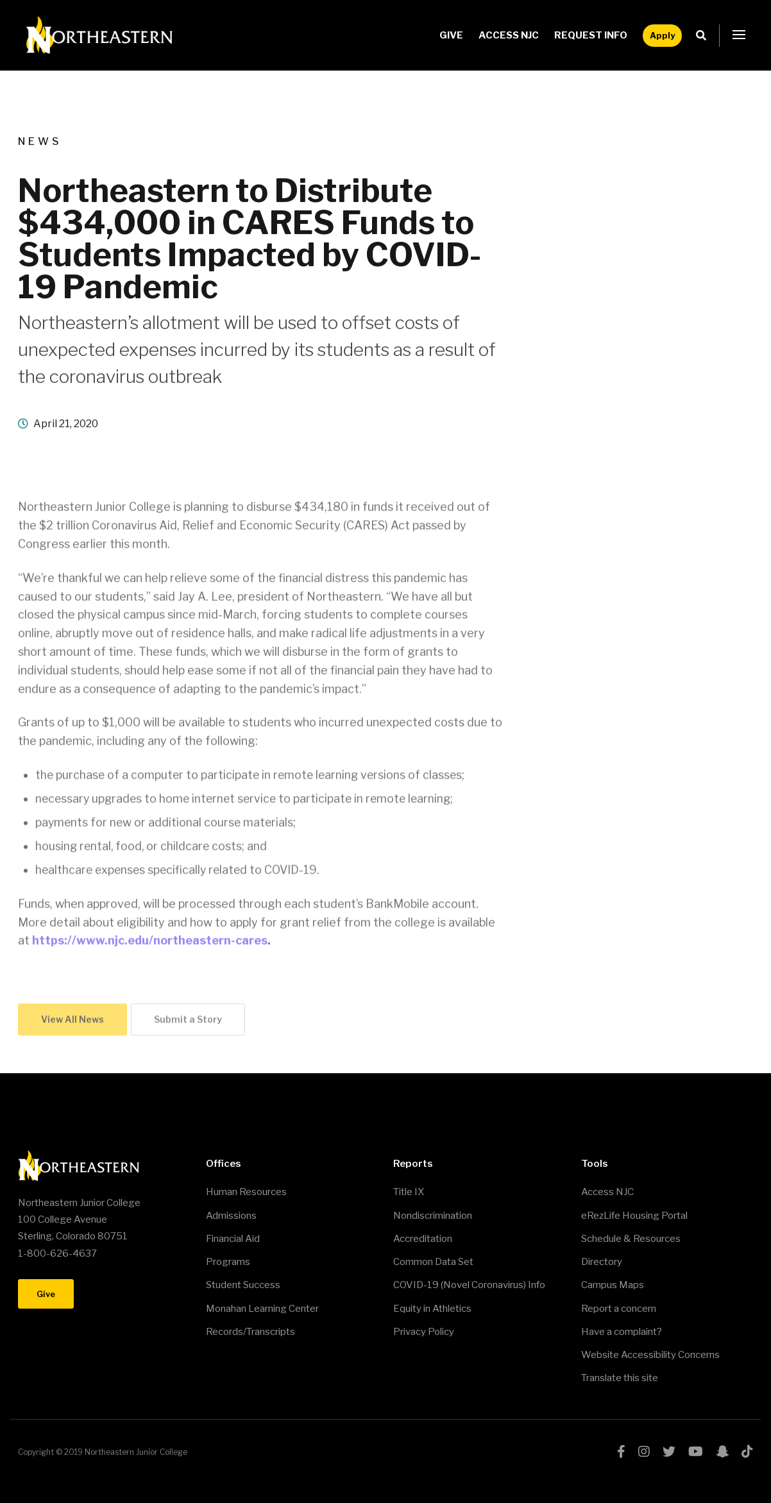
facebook (621, 1451)
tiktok (747, 1451)
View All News (72, 1020)
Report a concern (618, 1308)
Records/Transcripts (250, 1331)
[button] (739, 35)
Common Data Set (433, 1262)
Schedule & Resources (631, 1238)
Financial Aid (233, 1238)
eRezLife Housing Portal (634, 1215)
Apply (662, 35)
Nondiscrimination (432, 1215)
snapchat (722, 1451)
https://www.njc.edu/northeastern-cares (149, 942)
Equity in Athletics (432, 1308)
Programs (228, 1262)
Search (705, 35)
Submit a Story (188, 1020)
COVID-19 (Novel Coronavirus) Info (469, 1285)
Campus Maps (612, 1285)
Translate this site (619, 1378)
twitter (669, 1451)
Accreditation (422, 1238)
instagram (644, 1451)
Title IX (408, 1192)
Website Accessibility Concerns (650, 1355)
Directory (601, 1262)
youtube (695, 1451)
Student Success (243, 1285)
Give (451, 35)
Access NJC (509, 35)
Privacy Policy (423, 1331)
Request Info (590, 35)
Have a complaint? (621, 1331)
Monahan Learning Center (262, 1308)
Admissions (231, 1215)
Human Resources (246, 1192)
